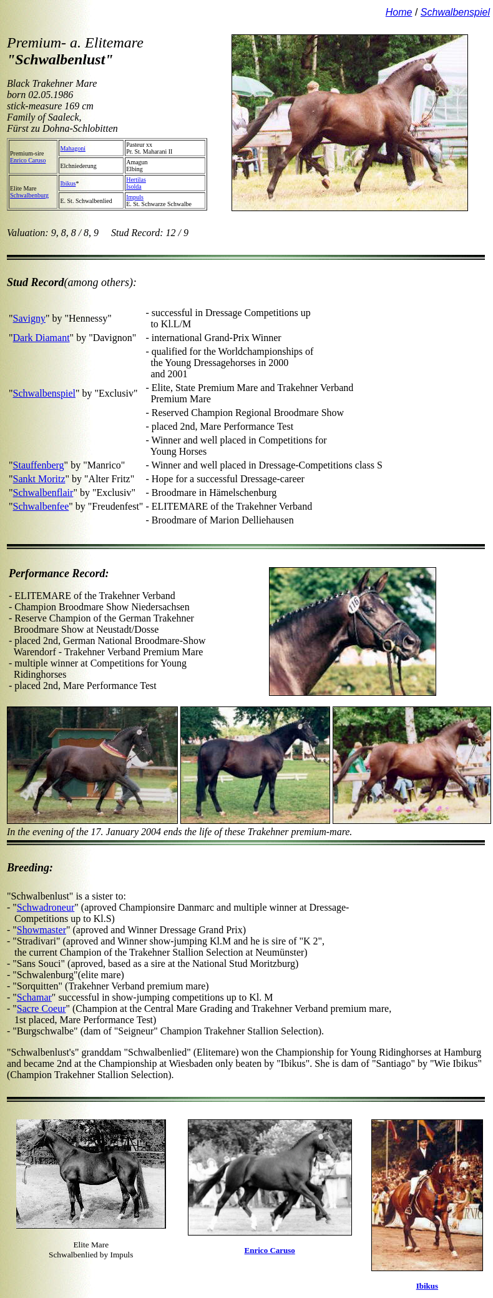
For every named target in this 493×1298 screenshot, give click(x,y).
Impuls (135, 197)
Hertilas (136, 179)
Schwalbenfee (41, 506)
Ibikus (68, 183)
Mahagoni (72, 148)
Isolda (133, 186)
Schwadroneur (45, 907)
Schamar (34, 997)
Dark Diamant (41, 337)
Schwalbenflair (43, 492)
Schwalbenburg (29, 195)
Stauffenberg (38, 465)
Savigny (29, 318)
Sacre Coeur (41, 1008)
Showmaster (41, 929)
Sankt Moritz (39, 478)
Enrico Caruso (28, 160)
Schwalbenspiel (44, 393)
